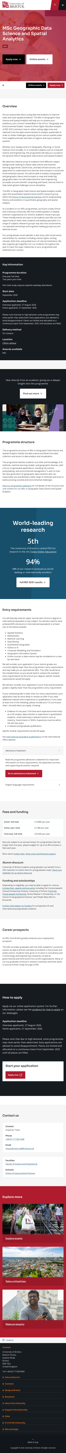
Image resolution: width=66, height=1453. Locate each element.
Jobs (6, 1416)
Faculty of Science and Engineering (21, 1164)
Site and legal (10, 1429)
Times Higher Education (43, 551)
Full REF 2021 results (31, 582)
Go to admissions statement (22, 773)
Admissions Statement (15, 750)
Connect (8, 1384)
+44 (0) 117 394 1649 (15, 1139)
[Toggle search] (55, 5)
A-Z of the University (13, 1422)
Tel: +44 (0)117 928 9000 (13, 1371)
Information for (11, 1377)
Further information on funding (17, 905)
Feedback (9, 1340)
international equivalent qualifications (23, 736)
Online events (37, 59)
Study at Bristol (11, 1390)
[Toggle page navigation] (3, 85)
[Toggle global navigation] (63, 5)
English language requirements (19, 784)
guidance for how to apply (46, 1009)
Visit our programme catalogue (16, 485)
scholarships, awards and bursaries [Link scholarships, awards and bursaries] (18, 888)
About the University (13, 1403)
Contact (6, 1347)
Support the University (14, 1410)
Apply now (12, 59)
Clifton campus (9, 343)
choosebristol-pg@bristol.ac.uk (20, 1148)
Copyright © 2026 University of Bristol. (25, 1448)
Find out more (31, 393)
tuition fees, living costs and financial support (35, 854)
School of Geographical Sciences (27, 197)
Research (8, 1397)
